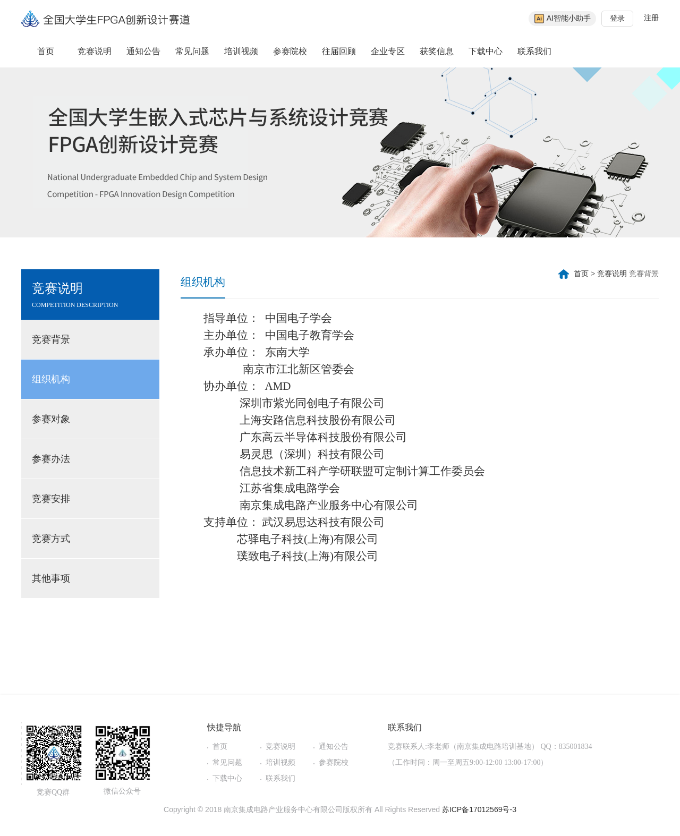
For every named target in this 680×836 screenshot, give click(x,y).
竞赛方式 (51, 538)
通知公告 (143, 51)
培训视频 (241, 51)
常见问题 (192, 51)
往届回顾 (339, 51)
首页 (45, 51)
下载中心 (486, 51)
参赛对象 (51, 419)
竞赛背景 (51, 339)
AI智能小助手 (562, 18)
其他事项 (51, 578)
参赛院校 (290, 51)
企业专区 (388, 51)
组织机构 (51, 379)
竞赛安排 (51, 498)
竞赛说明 (95, 51)
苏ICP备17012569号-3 (479, 809)
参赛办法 (51, 459)
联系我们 (534, 51)
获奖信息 (437, 51)
